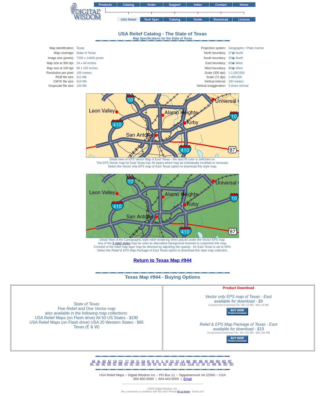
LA (182, 361)
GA (143, 361)
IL (162, 361)
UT (198, 364)
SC (165, 364)
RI (159, 364)
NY (132, 364)
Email (188, 379)
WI (219, 364)
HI (148, 361)
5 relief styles (121, 243)
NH (109, 364)
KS (172, 361)
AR (104, 361)
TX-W (191, 364)
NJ (114, 364)
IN (167, 361)
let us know (183, 391)
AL (98, 361)
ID (157, 361)
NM (120, 364)
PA (154, 364)
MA (188, 361)
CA (115, 361)
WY (232, 364)
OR (149, 364)
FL (137, 361)
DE (132, 361)
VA (203, 364)
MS (224, 361)
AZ (109, 361)
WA (214, 364)
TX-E (183, 364)
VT (208, 364)
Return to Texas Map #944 (163, 260)
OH (137, 364)
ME (201, 361)
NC (91, 364)
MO (218, 361)
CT (127, 361)
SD (170, 364)
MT (230, 361)
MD (195, 361)
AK (93, 361)
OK (143, 364)
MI (206, 361)
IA (153, 361)
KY (177, 361)
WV (225, 364)
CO (121, 361)
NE (103, 364)
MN (212, 361)
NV (126, 364)
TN (175, 364)
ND (97, 364)
